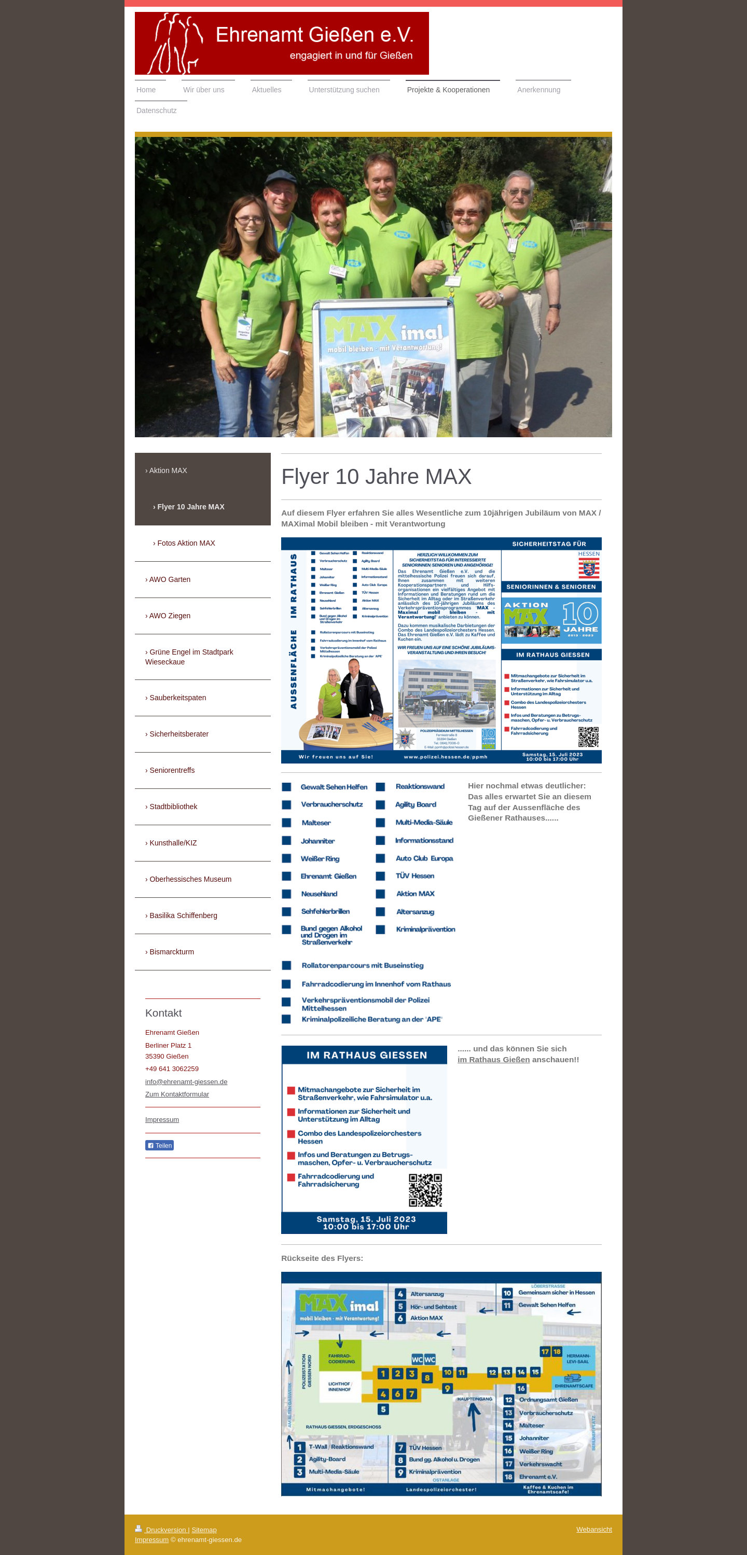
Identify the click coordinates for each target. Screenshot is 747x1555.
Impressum (162, 1119)
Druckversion (161, 1530)
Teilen (159, 1145)
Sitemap (203, 1530)
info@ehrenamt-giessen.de (186, 1082)
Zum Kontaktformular (177, 1094)
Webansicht (594, 1529)
